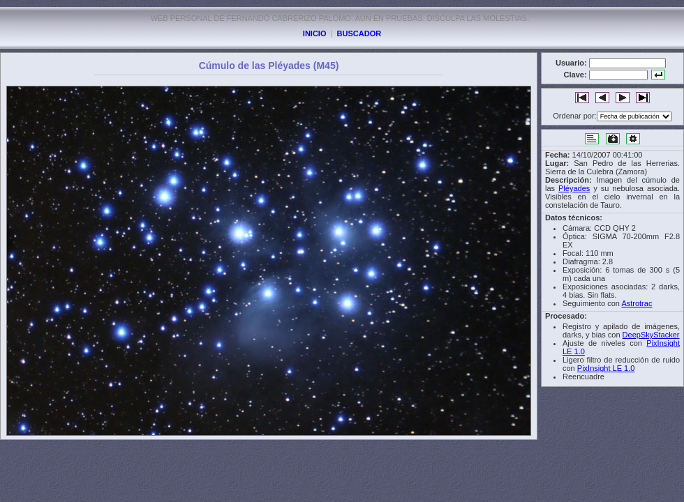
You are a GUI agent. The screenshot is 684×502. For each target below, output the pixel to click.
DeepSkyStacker (651, 334)
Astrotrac (636, 303)
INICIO (315, 33)
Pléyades (574, 188)
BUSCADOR (359, 33)
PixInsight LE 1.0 (606, 368)
